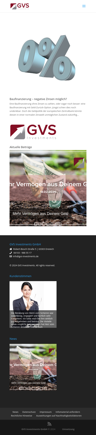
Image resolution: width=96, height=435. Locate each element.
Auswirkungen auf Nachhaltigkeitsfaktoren (59, 415)
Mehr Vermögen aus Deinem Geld (40, 214)
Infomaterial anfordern (68, 411)
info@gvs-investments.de (26, 256)
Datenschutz (29, 411)
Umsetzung (68, 429)
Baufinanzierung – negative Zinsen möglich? (38, 99)
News (15, 411)
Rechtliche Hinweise (21, 415)
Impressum (46, 411)
